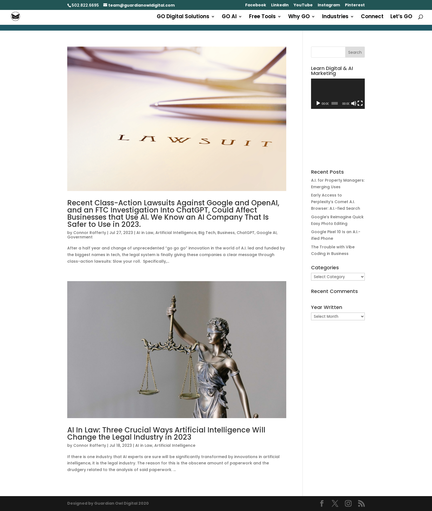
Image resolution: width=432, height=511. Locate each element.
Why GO (299, 17)
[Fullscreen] (360, 103)
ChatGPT (246, 232)
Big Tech (206, 232)
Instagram (329, 5)
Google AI (266, 232)
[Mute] (354, 103)
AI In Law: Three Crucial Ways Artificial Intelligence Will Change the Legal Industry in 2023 (166, 433)
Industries (335, 17)
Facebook (255, 5)
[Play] (318, 103)
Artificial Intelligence (175, 232)
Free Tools (262, 17)
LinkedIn (280, 5)
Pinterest (355, 5)
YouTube (303, 5)
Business (226, 232)
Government (80, 237)
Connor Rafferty (89, 232)
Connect (372, 17)
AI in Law (144, 232)
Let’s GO (401, 17)
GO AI (229, 17)
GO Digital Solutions (183, 17)
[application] (338, 94)
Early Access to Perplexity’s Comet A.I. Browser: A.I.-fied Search (335, 201)
